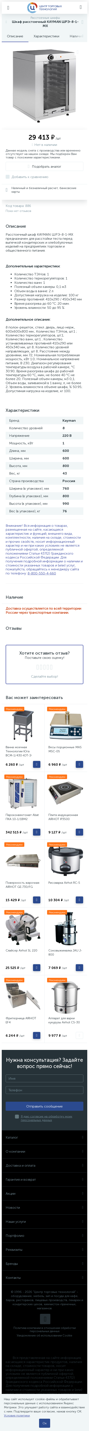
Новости (44, 1207)
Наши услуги (44, 1222)
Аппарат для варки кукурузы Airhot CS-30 (64, 1020)
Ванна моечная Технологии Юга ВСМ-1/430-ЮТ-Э (18, 751)
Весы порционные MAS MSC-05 (65, 749)
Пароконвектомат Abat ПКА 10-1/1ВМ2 (22, 817)
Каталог (44, 1137)
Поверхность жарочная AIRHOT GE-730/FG (22, 885)
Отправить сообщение (44, 1106)
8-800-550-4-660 (42, 573)
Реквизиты (44, 1250)
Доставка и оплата (44, 1165)
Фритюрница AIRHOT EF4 (21, 1020)
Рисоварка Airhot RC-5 (64, 883)
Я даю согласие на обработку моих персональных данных (46, 1118)
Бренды (44, 1264)
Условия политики (17, 1415)
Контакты (44, 1278)
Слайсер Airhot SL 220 (21, 950)
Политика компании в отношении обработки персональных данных (44, 1329)
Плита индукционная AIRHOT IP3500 (63, 817)
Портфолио (44, 1236)
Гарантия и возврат (44, 1179)
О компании (44, 1151)
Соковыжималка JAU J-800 (65, 952)
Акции (44, 1193)
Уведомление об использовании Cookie (44, 1335)
